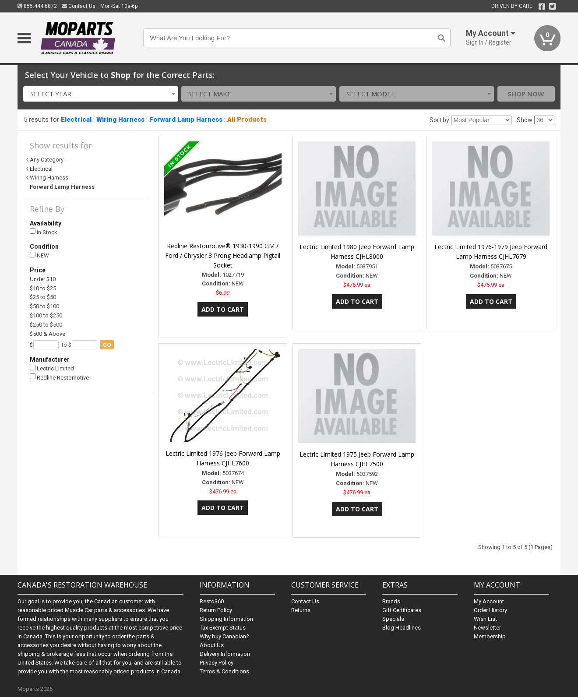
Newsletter (487, 627)
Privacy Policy (216, 662)
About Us (212, 645)
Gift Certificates (401, 610)
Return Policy (216, 610)
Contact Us (78, 6)
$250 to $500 (46, 324)
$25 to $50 (43, 297)
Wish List (485, 619)
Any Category (46, 159)
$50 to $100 (44, 306)
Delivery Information (225, 654)
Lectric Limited (52, 368)
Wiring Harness (120, 119)
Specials (393, 619)
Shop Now (526, 93)
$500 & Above (47, 334)
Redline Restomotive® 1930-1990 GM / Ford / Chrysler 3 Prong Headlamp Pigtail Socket (222, 255)
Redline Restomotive (59, 377)
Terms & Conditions (224, 671)
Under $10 (43, 279)
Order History (490, 610)
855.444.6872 (37, 6)
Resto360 (212, 601)
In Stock (43, 232)
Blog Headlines (401, 627)
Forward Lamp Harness (185, 119)
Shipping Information (226, 619)
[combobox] (100, 94)
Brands (391, 601)
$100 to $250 (46, 315)
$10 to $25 (43, 288)
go (107, 344)
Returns (300, 610)
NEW (39, 255)
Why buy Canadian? (224, 636)
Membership (490, 636)
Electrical (76, 119)
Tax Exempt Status (223, 627)
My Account (489, 601)
